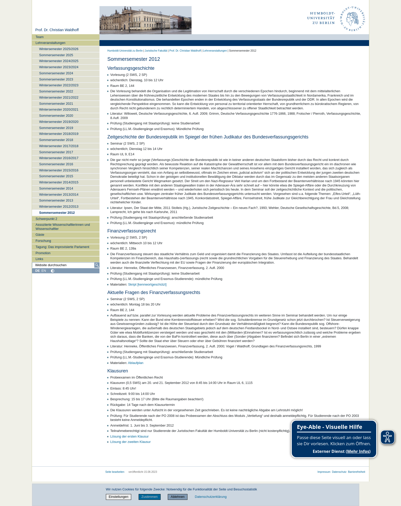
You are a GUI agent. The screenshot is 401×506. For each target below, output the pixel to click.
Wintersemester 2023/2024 (59, 67)
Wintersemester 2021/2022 (59, 97)
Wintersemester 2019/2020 (59, 122)
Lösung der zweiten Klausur (130, 442)
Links (39, 259)
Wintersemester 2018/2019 (59, 134)
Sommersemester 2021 (56, 103)
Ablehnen (178, 497)
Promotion (43, 253)
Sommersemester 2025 (56, 55)
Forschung (43, 241)
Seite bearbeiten (115, 471)
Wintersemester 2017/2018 (59, 146)
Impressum (323, 471)
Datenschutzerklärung (211, 497)
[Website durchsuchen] (65, 265)
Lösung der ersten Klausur (129, 436)
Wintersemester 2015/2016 (59, 170)
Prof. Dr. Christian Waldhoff (57, 30)
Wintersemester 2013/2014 (59, 194)
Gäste (40, 235)
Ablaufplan (135, 363)
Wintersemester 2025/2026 (59, 49)
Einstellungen (118, 497)
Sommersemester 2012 (57, 213)
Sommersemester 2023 (56, 79)
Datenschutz (339, 471)
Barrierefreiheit (356, 471)
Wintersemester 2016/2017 (59, 158)
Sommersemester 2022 (56, 91)
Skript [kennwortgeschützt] (147, 284)
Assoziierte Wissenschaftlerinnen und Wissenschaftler (63, 226)
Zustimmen (149, 497)
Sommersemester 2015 (56, 176)
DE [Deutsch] (37, 271)
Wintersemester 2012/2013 (59, 206)
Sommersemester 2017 (56, 152)
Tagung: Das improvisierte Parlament (62, 247)
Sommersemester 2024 (56, 73)
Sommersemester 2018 (56, 140)
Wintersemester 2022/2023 (59, 85)
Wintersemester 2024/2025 (59, 61)
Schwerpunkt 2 (46, 219)
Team (39, 37)
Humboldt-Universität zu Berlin (125, 50)
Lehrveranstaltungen (50, 43)
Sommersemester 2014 (56, 188)
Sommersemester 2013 (56, 200)
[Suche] (96, 265)
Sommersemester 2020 (56, 115)
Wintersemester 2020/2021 (59, 109)
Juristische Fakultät (156, 50)
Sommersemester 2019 (56, 128)
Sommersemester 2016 (56, 164)
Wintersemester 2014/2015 (59, 182)
